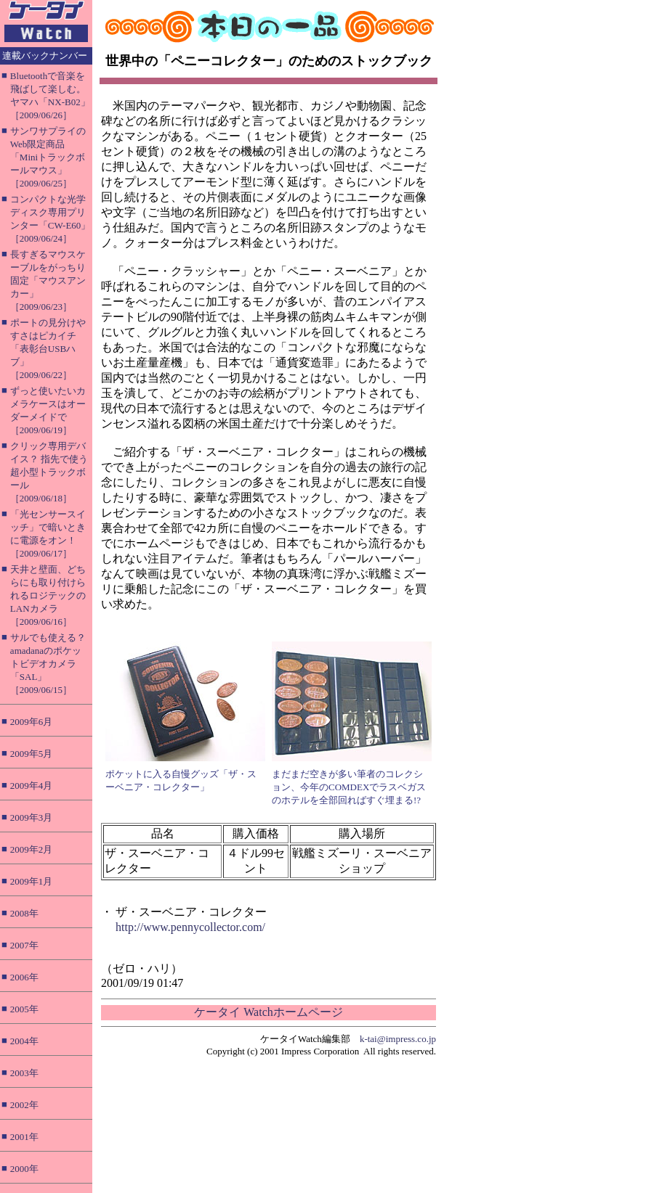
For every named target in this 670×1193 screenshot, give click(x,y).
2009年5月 (31, 753)
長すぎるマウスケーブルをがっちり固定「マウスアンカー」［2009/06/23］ (48, 280)
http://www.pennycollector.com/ (190, 927)
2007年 (24, 945)
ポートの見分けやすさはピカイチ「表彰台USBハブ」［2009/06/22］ (48, 348)
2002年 (24, 1104)
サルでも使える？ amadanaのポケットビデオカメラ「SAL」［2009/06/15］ (48, 663)
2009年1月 (31, 881)
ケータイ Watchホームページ (268, 1012)
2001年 (24, 1136)
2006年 (24, 977)
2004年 (24, 1041)
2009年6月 (31, 721)
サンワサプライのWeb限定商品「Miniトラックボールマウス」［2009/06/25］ (48, 157)
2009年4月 (31, 785)
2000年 (24, 1168)
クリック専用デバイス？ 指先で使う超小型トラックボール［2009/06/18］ (49, 472)
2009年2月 (31, 849)
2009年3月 (31, 817)
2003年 (24, 1072)
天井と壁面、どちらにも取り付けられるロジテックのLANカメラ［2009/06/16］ (48, 595)
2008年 (24, 913)
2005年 (24, 1009)
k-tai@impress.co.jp (398, 1038)
